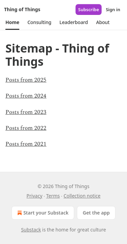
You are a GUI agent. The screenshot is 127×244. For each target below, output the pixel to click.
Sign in (113, 9)
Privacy (34, 195)
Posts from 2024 (25, 96)
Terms (53, 195)
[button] (12, 22)
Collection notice (82, 195)
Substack (31, 229)
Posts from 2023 (25, 112)
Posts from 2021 (25, 144)
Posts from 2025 (25, 80)
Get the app (96, 212)
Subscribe (88, 9)
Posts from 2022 (25, 128)
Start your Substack (42, 213)
